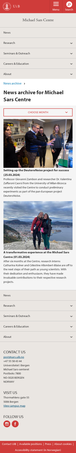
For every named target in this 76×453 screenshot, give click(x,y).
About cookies (63, 444)
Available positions (30, 444)
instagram (7, 423)
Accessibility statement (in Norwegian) (38, 450)
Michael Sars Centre (38, 20)
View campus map (14, 406)
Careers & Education (16, 63)
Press (48, 444)
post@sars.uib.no (13, 357)
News (7, 32)
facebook (16, 423)
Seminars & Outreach (16, 53)
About (7, 74)
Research (9, 43)
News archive (12, 83)
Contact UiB (9, 444)
